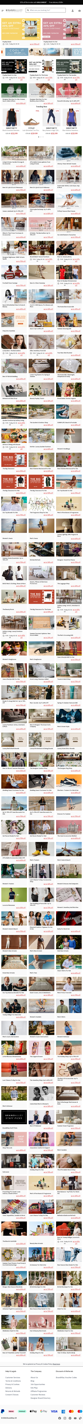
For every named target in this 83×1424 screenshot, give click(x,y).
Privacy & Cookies (12, 1384)
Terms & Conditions (13, 1381)
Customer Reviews (38, 1395)
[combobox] (46, 10)
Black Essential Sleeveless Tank (13, 130)
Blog (32, 1381)
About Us (34, 1377)
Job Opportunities (38, 1384)
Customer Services (12, 1377)
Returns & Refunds (12, 1391)
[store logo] (14, 10)
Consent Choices (11, 1395)
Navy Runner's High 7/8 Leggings (54, 130)
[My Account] (72, 10)
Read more (56, 1364)
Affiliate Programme (39, 1391)
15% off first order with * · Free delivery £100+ (41, 2)
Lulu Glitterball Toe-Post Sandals (34, 130)
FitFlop (31, 128)
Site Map (34, 1388)
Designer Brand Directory (40, 1398)
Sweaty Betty (11, 128)
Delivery (8, 1388)
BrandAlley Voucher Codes (66, 1377)
